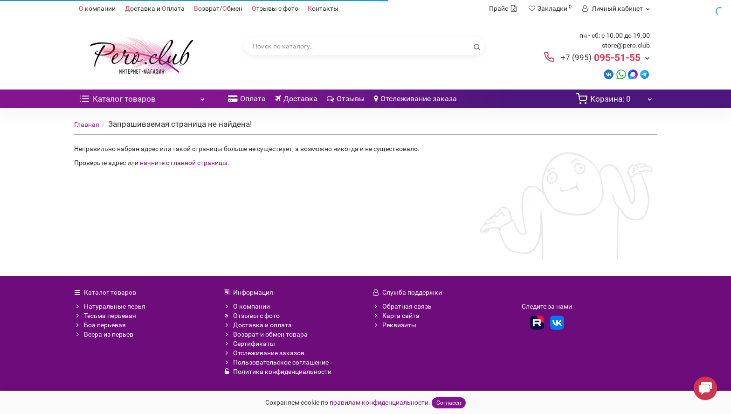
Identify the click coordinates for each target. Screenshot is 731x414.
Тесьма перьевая (105, 315)
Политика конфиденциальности (277, 371)
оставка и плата (155, 8)
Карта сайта (396, 315)
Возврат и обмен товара (265, 334)
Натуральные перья (109, 306)
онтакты (323, 8)
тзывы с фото (275, 8)
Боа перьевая (100, 325)
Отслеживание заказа (415, 98)
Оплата (247, 98)
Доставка (296, 98)
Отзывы (346, 98)
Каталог (142, 97)
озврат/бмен (218, 8)
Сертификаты (249, 343)
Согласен (448, 403)
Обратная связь (402, 306)
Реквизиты (394, 325)
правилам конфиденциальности (379, 402)
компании (97, 8)
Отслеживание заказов (263, 353)
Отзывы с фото (251, 315)
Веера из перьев (103, 334)
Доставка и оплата (257, 325)
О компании (246, 306)
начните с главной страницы (184, 162)
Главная (86, 124)
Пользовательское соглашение (276, 362)
